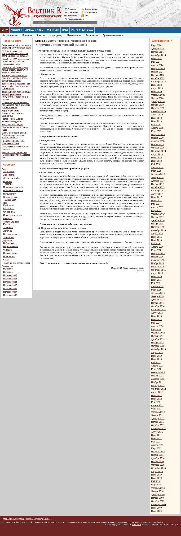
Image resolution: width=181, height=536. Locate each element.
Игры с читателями (12, 215)
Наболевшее (9, 243)
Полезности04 (10, 282)
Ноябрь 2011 (157, 422)
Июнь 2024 (156, 58)
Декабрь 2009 (158, 494)
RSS (87, 16)
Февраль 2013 (158, 372)
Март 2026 (156, 45)
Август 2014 (157, 313)
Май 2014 (156, 323)
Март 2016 (156, 250)
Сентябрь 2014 (158, 309)
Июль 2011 (156, 435)
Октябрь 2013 (158, 346)
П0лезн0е (8, 269)
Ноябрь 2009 (157, 498)
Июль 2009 (156, 508)
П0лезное (8, 272)
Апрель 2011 (157, 445)
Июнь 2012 (156, 399)
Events (6, 224)
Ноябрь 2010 (157, 461)
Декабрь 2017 (158, 181)
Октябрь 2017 (158, 187)
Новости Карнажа (10, 222)
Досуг (5, 30)
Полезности (7, 266)
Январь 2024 (157, 72)
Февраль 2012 (158, 412)
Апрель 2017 (157, 207)
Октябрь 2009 (158, 501)
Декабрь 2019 (158, 101)
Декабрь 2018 (158, 141)
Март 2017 (156, 210)
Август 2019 (157, 115)
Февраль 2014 (158, 333)
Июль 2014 (156, 316)
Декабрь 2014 (158, 300)
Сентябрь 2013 (158, 349)
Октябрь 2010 (158, 465)
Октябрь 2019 (158, 108)
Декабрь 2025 (158, 48)
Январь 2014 (157, 336)
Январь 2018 (157, 177)
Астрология (92, 35)
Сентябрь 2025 (158, 55)
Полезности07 (10, 292)
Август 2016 (157, 233)
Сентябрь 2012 (158, 389)
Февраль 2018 (158, 174)
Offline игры (8, 208)
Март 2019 (156, 131)
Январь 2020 (157, 98)
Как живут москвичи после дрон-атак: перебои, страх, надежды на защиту (15, 78)
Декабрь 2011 (158, 418)
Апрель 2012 (157, 405)
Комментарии (91, 9)
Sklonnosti (8, 227)
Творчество (8, 237)
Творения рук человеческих (16, 263)
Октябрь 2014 (158, 306)
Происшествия (10, 253)
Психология (9, 256)
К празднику (56, 35)
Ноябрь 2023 (157, 75)
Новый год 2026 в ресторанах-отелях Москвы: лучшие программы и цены (16, 61)
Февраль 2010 (158, 488)
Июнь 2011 (156, 438)
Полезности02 (10, 275)
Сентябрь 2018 (158, 151)
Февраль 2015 (158, 293)
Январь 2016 (157, 257)
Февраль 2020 (158, 95)
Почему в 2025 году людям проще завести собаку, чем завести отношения (15, 70)
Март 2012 (156, 409)
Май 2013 (156, 362)
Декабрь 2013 (158, 339)
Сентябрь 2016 (158, 230)
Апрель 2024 (157, 65)
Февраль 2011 (158, 451)
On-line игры (9, 212)
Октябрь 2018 (158, 148)
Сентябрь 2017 (158, 191)
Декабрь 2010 (158, 458)
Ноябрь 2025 (157, 52)
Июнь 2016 (156, 240)
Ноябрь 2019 (157, 105)
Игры (65, 30)
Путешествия (74, 35)
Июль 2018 (156, 157)
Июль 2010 (156, 475)
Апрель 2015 (157, 286)
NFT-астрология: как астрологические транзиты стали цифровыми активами (15, 53)
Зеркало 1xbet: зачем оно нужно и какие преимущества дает (16, 155)
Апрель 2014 (157, 326)
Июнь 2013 (156, 359)
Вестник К (136, 524)
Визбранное (91, 12)
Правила (30, 519)
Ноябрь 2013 (157, 342)
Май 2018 (156, 164)
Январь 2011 (157, 455)
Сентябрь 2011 (158, 428)
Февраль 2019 (158, 134)
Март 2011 (156, 448)
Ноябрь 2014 (157, 303)
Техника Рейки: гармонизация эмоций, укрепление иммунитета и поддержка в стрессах (16, 95)
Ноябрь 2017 (157, 184)
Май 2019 (156, 124)
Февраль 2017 (158, 214)
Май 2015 (156, 283)
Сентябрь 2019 (158, 111)
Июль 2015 (156, 276)
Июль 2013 (156, 356)
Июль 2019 (156, 118)
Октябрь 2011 (158, 425)
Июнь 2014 (156, 319)
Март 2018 (156, 171)
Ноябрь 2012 (157, 382)
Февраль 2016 (158, 253)
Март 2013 (156, 369)
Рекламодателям (74, 19)
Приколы (27, 35)
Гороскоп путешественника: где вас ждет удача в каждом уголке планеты (16, 105)
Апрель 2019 (157, 128)
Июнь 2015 (156, 280)
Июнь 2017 (156, 200)
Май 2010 (156, 481)
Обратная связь (43, 519)
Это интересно (9, 35)
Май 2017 (156, 204)
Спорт (6, 260)
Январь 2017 (157, 217)
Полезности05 (10, 285)
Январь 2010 (157, 491)
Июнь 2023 (156, 85)
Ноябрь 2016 (157, 224)
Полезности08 (10, 295)
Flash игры (8, 205)
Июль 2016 (156, 237)
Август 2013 (157, 352)
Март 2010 (156, 484)
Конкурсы (7, 218)
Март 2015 (156, 290)
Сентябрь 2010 (158, 468)
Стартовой (73, 12)
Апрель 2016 (157, 247)
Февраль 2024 (158, 68)
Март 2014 (156, 329)
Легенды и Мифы (34, 30)
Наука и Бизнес (10, 246)
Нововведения (10, 234)
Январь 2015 (157, 296)
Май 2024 (156, 62)
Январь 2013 (157, 375)
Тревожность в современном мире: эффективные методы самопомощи (16, 86)
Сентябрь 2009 (158, 504)
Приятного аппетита (113, 35)
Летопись (7, 231)
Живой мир (53, 30)
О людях (7, 250)
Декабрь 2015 (158, 260)
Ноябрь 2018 (157, 144)
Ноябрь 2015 (157, 263)
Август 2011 (157, 432)
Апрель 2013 (157, 366)
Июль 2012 (156, 395)
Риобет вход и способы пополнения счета (13, 142)
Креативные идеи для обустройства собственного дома (15, 127)
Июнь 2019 (156, 121)
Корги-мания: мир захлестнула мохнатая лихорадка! (13, 113)
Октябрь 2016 (158, 227)
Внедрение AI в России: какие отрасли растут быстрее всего (16, 46)
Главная (72, 9)
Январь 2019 (157, 138)
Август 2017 (157, 194)
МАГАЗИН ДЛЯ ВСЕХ (82, 30)
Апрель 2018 (157, 167)
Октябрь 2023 (158, 78)
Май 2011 (156, 442)
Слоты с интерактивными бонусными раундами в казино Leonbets (14, 135)
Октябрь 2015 (158, 266)
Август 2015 (157, 273)
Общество (16, 30)
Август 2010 (157, 471)
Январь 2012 (157, 415)
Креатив (41, 35)
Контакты (72, 16)
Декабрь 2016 (158, 220)
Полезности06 (10, 288)
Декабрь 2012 (158, 379)
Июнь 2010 (156, 478)
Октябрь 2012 (158, 385)
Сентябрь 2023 (158, 81)
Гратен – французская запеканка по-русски (12, 120)
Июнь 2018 (156, 161)
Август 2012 (157, 392)
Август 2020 (157, 88)
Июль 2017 (156, 197)
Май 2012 (156, 402)
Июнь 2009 (156, 511)
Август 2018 (157, 154)
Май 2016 (156, 243)
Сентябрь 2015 (158, 270)
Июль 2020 (156, 91)
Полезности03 (10, 278)
